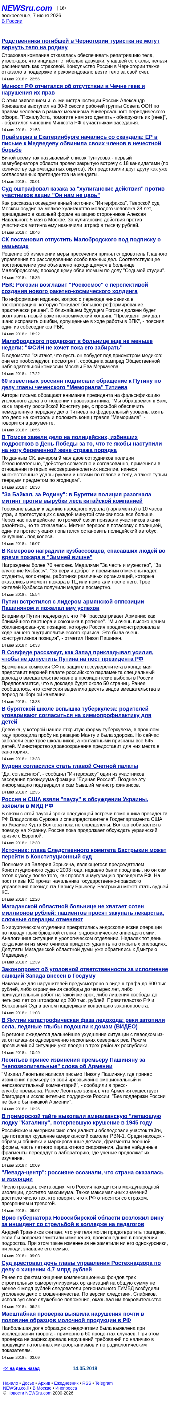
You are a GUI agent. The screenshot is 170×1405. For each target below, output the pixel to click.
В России (12, 21)
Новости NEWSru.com (29, 1393)
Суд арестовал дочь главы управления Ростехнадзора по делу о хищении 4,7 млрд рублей (81, 1266)
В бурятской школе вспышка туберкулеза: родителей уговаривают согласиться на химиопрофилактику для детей (76, 715)
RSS (86, 1383)
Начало (10, 1383)
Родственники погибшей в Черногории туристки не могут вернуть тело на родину (81, 44)
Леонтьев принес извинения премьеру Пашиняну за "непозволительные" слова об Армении (73, 1063)
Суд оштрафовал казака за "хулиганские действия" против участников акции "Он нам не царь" (83, 192)
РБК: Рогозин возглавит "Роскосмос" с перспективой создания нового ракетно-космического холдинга (75, 288)
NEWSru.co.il (16, 1388)
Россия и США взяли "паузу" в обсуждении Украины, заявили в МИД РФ (75, 802)
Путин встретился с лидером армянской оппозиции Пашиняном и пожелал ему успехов (73, 605)
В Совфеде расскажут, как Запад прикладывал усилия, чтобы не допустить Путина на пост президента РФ (77, 655)
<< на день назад (21, 1368)
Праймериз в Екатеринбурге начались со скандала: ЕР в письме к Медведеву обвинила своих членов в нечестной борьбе (81, 143)
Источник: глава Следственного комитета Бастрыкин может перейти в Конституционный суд (84, 853)
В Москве (42, 1388)
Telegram (104, 1383)
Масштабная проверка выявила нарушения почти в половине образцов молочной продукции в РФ (73, 1317)
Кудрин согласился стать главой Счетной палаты (70, 766)
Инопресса (66, 1388)
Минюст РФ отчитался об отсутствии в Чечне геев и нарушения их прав (73, 89)
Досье (28, 1383)
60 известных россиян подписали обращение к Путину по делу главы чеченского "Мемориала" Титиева (81, 384)
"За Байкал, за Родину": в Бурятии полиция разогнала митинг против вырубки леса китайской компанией (76, 497)
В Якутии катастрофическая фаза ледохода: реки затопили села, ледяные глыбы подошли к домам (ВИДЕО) (83, 1023)
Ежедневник (66, 1383)
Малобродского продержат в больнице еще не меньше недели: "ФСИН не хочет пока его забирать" (77, 344)
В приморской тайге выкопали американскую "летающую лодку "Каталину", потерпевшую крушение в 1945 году (81, 1119)
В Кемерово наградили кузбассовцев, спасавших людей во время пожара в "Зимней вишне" (83, 554)
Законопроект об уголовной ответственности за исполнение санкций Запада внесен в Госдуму (85, 972)
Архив (44, 1383)
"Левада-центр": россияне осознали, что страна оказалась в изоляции (83, 1175)
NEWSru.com (27, 8)
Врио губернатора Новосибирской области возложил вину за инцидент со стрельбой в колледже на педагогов (83, 1221)
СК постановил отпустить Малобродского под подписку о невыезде (81, 242)
